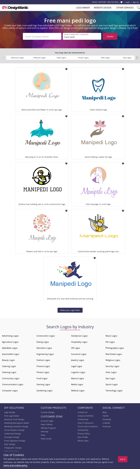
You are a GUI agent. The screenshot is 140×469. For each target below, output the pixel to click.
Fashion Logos (43, 359)
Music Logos (111, 335)
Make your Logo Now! (70, 309)
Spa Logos (127, 57)
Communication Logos (12, 383)
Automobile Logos (10, 353)
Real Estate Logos (114, 353)
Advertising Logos (10, 335)
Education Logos (44, 347)
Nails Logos (61, 57)
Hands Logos (83, 57)
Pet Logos (110, 341)
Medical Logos (77, 390)
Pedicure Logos (39, 57)
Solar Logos (111, 371)
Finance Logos (43, 365)
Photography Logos (115, 347)
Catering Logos (9, 365)
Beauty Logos (8, 359)
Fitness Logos (43, 371)
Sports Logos (112, 383)
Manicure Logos (17, 57)
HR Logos (75, 347)
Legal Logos (76, 365)
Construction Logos (46, 335)
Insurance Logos (78, 353)
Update (110, 36)
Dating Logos (43, 341)
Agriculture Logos (10, 341)
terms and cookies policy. (15, 465)
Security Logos (112, 365)
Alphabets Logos (10, 347)
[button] (137, 57)
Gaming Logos (43, 383)
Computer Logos (10, 390)
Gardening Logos (44, 390)
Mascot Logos (77, 377)
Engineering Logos (45, 353)
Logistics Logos (78, 371)
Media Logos (77, 383)
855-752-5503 (112, 2)
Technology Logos (114, 390)
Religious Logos (113, 359)
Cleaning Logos (9, 371)
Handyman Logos (79, 335)
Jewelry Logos (77, 359)
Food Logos (42, 377)
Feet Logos (105, 57)
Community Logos (10, 377)
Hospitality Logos (79, 341)
